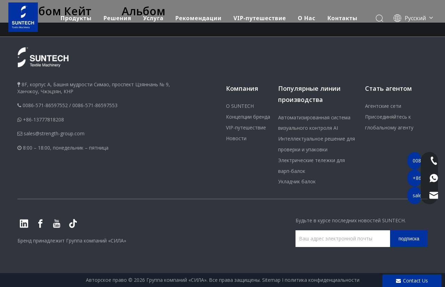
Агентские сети (383, 106)
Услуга (154, 15)
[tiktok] (73, 223)
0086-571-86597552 (45, 105)
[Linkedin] (24, 223)
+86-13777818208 (43, 119)
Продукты (76, 15)
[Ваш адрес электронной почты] (341, 238)
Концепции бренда (248, 116)
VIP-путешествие (260, 15)
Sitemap (271, 280)
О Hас (307, 15)
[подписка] (409, 238)
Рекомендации (199, 15)
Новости (236, 138)
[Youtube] (56, 223)
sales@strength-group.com (54, 133)
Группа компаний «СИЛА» (96, 240)
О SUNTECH (240, 106)
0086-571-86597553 (95, 105)
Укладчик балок (297, 181)
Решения (117, 15)
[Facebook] (40, 223)
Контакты (343, 15)
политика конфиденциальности (322, 280)
